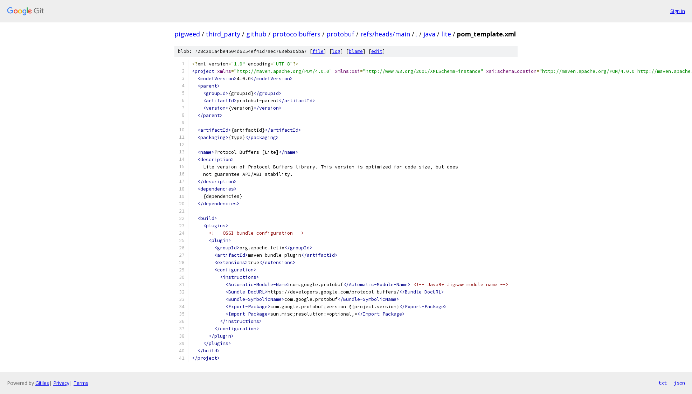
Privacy (61, 383)
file (318, 51)
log (336, 51)
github (256, 34)
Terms (81, 383)
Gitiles (42, 383)
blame (356, 51)
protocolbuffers (296, 34)
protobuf (340, 34)
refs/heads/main (385, 34)
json (679, 383)
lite (446, 34)
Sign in (677, 11)
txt (662, 383)
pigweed (187, 34)
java (429, 34)
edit (376, 51)
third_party (223, 34)
